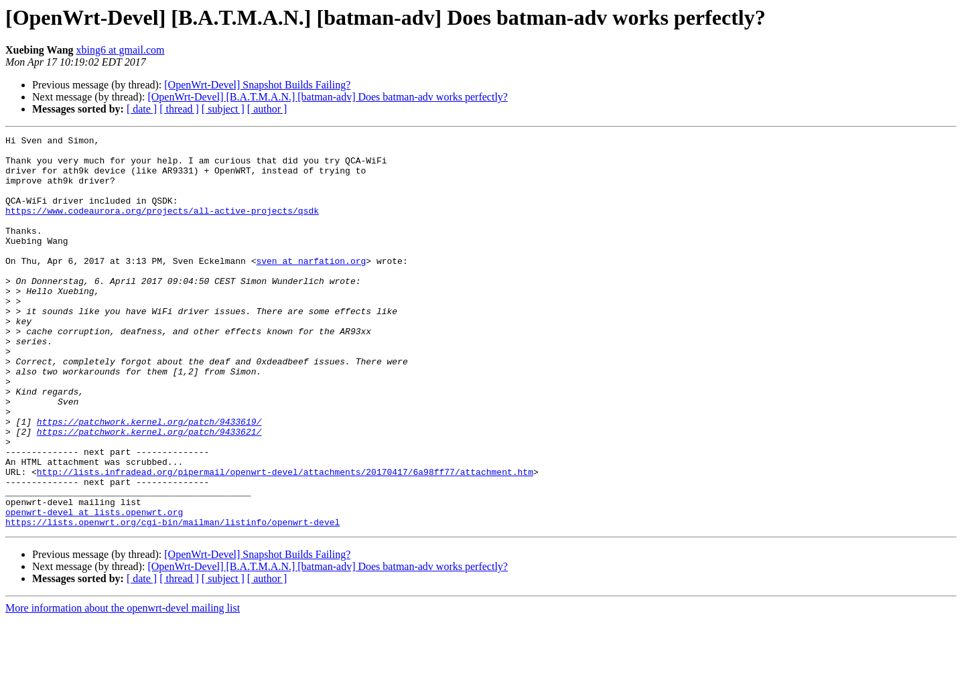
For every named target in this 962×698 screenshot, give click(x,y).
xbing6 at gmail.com (120, 50)
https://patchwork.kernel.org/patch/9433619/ (149, 480)
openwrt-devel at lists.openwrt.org (94, 588)
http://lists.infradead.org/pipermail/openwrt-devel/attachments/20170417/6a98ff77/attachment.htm (285, 540)
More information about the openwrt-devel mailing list (122, 686)
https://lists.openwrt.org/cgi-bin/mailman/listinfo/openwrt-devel (172, 600)
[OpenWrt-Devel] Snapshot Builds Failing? (257, 84)
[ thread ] (179, 109)
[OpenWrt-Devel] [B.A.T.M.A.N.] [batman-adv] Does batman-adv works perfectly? (327, 96)
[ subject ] (223, 109)
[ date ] (142, 109)
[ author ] (267, 109)
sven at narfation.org (311, 287)
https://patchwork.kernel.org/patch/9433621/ (149, 492)
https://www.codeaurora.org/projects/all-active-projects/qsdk (162, 226)
